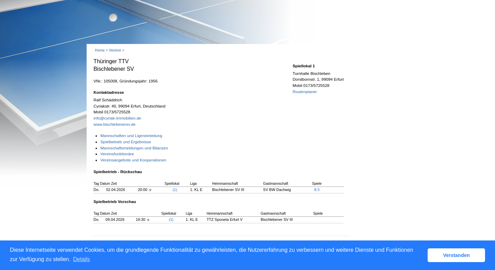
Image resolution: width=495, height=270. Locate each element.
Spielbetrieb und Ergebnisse (125, 141)
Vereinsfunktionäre (117, 153)
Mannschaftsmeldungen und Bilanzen (134, 148)
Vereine (115, 50)
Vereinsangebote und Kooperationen (133, 160)
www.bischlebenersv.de (114, 124)
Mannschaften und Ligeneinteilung (131, 135)
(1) (175, 190)
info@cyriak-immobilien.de (117, 118)
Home (99, 50)
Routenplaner (305, 91)
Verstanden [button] (456, 255)
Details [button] (81, 259)
